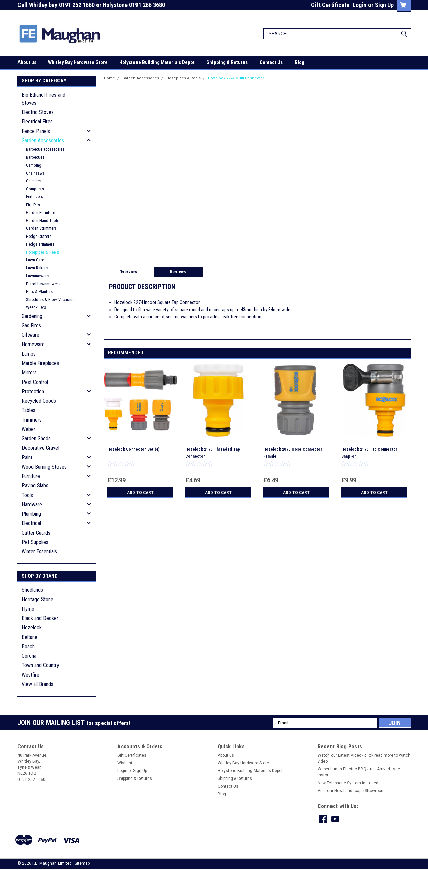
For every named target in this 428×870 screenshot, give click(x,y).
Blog (299, 62)
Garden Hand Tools (42, 220)
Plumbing (31, 514)
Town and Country (40, 665)
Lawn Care (35, 259)
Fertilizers (34, 196)
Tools (27, 495)
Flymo (28, 609)
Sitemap (82, 863)
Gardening (32, 316)
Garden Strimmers (41, 228)
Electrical (31, 523)
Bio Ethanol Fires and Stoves (43, 99)
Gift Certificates (131, 755)
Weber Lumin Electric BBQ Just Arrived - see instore (359, 772)
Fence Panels (36, 131)
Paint (27, 457)
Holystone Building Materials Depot (157, 62)
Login (359, 4)
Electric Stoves (38, 112)
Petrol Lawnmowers (43, 283)
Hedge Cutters (38, 236)
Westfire (30, 675)
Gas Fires (31, 325)
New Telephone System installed (348, 783)
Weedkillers (36, 307)
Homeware (33, 344)
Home (109, 78)
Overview (128, 271)
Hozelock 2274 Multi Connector (236, 78)
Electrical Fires (37, 121)
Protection (33, 391)
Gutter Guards (36, 533)
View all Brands (37, 684)
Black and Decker (40, 618)
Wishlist (124, 763)
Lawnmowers (37, 275)
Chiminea (34, 180)
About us (26, 62)
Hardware (32, 504)
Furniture (31, 476)
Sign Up (384, 4)
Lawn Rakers (37, 267)
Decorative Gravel (40, 448)
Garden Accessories (43, 140)
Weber (28, 429)
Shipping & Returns (227, 62)
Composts (35, 188)
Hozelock (32, 627)
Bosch (28, 646)
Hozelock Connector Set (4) (133, 449)
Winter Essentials (39, 551)
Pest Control (35, 382)
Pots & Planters (39, 291)
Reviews (178, 271)
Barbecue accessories (45, 149)
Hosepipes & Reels (42, 252)
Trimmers (32, 419)
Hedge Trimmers (40, 244)
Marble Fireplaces (40, 363)
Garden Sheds (36, 438)
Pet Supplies (35, 542)
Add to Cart (140, 492)
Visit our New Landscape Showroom (351, 790)
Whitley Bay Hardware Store (78, 62)
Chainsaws (35, 173)
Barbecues (35, 157)
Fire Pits (33, 204)
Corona (29, 656)
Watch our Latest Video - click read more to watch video (364, 758)
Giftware (30, 335)
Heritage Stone (37, 599)
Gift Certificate (330, 4)
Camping (33, 165)
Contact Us (271, 62)
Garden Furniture (40, 212)
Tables (28, 410)
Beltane (29, 637)
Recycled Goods (39, 401)
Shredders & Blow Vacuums (50, 299)
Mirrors (29, 372)
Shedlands (32, 590)
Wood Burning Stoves (44, 467)
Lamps (29, 354)
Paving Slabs (35, 485)
